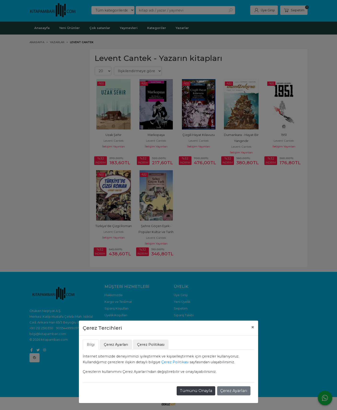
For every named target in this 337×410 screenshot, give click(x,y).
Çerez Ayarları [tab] (116, 344)
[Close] (252, 327)
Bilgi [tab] (91, 344)
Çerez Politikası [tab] (150, 344)
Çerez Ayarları (233, 390)
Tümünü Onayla (196, 390)
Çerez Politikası (175, 362)
